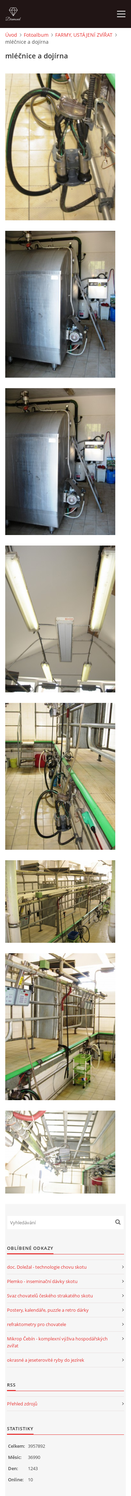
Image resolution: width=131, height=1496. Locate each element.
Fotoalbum (36, 34)
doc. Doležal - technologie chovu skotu (47, 1267)
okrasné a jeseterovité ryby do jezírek (45, 1360)
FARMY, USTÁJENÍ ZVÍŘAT (83, 34)
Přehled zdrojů (22, 1404)
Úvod (11, 34)
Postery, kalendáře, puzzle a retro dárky (48, 1310)
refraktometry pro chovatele (36, 1324)
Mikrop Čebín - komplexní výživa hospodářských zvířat (57, 1342)
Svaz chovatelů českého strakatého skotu (50, 1295)
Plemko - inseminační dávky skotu (42, 1281)
